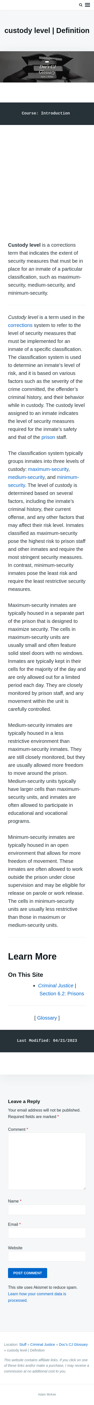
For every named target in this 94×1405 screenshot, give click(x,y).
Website (15, 1248)
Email (14, 1224)
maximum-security (48, 469)
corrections (20, 325)
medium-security (26, 477)
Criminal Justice (42, 1345)
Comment (18, 1129)
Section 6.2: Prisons (62, 993)
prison (48, 437)
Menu (87, 5)
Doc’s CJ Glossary (73, 1345)
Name (14, 1201)
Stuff (23, 1345)
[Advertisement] (47, 178)
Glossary (47, 1018)
